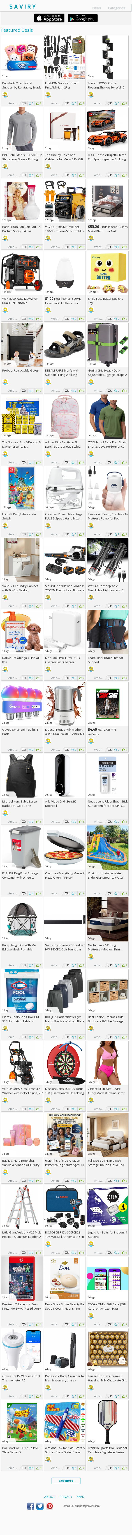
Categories (116, 7)
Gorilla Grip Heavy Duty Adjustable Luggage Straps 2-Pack (108, 374)
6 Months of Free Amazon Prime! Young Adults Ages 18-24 (64, 1165)
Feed (80, 1496)
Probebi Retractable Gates (20, 370)
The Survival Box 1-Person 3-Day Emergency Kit (21, 444)
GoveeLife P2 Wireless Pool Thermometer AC (21, 1378)
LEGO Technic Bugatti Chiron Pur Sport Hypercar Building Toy (107, 159)
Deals (96, 7)
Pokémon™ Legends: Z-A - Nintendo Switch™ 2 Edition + (21, 1308)
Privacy (66, 1496)
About (49, 1496)
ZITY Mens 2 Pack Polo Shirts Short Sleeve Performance (107, 444)
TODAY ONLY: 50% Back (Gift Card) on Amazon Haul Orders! (107, 1308)
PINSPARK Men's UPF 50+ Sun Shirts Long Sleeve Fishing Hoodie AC (22, 159)
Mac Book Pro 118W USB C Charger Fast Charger (63, 660)
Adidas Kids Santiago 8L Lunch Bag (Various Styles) (63, 444)
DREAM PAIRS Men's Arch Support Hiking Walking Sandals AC (62, 374)
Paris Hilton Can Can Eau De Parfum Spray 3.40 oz (21, 229)
